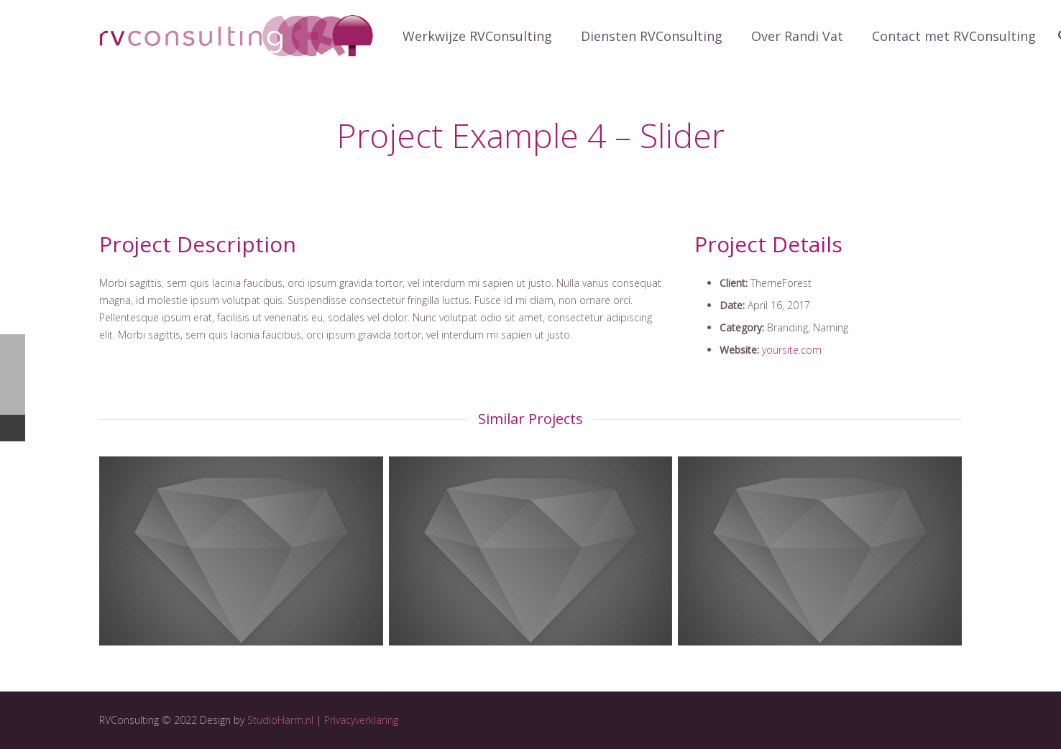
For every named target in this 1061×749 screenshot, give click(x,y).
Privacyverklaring (361, 720)
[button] (23, 21)
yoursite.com (792, 350)
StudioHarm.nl (280, 720)
